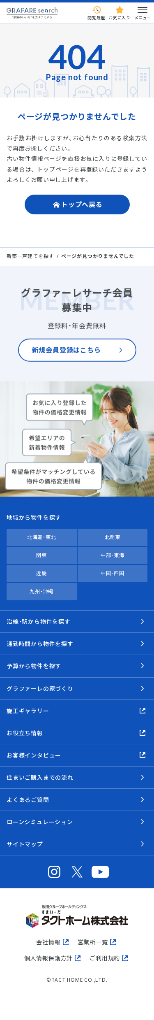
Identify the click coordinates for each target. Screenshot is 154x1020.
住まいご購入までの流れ (40, 777)
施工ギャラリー (28, 711)
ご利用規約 (105, 958)
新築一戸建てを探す (30, 256)
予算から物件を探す (34, 666)
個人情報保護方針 (48, 958)
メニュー (142, 13)
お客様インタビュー (34, 755)
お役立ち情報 (25, 733)
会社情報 (48, 942)
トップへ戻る (82, 204)
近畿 (41, 573)
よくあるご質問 (28, 800)
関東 (41, 555)
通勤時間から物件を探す (40, 644)
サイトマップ (25, 844)
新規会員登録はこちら (66, 355)
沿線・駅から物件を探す (39, 621)
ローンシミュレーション (40, 822)
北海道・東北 (41, 537)
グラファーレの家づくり (40, 688)
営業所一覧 (93, 942)
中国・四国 (112, 573)
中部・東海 (112, 555)
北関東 (112, 537)
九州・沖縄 (41, 591)
